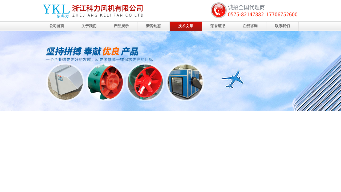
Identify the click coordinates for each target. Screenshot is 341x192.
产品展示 (121, 26)
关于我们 (89, 26)
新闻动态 (153, 26)
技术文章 (185, 26)
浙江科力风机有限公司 (170, 71)
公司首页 (56, 26)
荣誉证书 (217, 26)
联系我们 (282, 26)
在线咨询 (250, 26)
